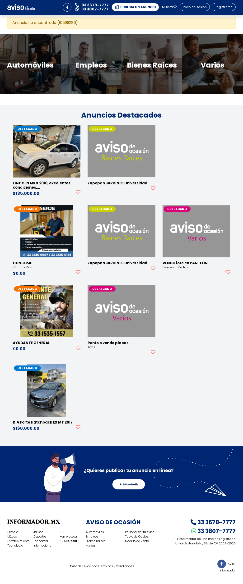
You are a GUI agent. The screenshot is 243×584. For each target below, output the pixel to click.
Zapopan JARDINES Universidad (117, 183)
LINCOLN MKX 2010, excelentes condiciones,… (41, 185)
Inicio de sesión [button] (195, 7)
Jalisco (38, 532)
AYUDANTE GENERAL (31, 342)
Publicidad (68, 541)
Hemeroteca (68, 536)
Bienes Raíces (96, 541)
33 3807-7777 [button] (91, 9)
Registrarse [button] (224, 7)
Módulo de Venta (137, 541)
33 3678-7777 (213, 522)
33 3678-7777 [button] (92, 5)
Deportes (40, 536)
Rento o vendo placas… (109, 342)
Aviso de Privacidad (83, 566)
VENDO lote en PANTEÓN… (186, 262)
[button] (67, 7)
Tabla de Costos (137, 536)
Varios (90, 546)
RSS (62, 532)
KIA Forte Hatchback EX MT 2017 (43, 422)
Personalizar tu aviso (139, 532)
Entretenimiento (18, 541)
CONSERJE (22, 262)
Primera (12, 532)
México (12, 536)
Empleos (92, 536)
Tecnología (15, 545)
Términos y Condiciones (116, 566)
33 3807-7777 (213, 531)
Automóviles (95, 532)
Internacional (42, 545)
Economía (40, 541)
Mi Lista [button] (169, 7)
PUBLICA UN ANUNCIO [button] (135, 7)
